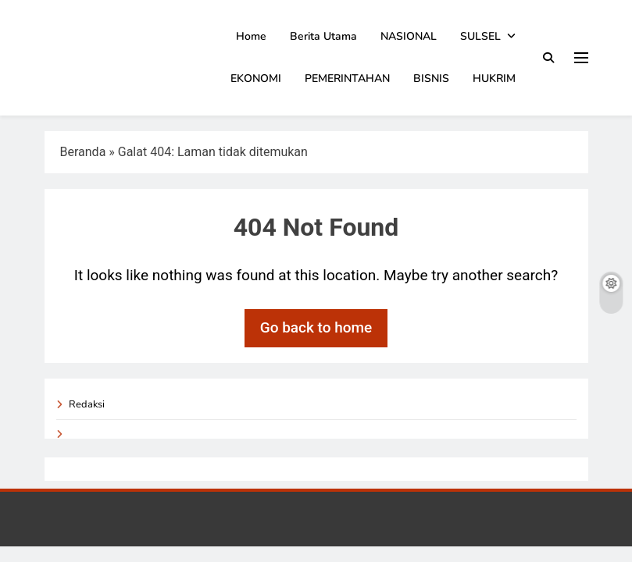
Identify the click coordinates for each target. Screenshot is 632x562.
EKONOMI (255, 78)
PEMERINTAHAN (347, 78)
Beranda (83, 151)
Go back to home (316, 327)
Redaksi (87, 404)
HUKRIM (494, 78)
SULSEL (480, 36)
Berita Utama (323, 36)
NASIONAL (408, 36)
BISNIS (431, 78)
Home (251, 36)
